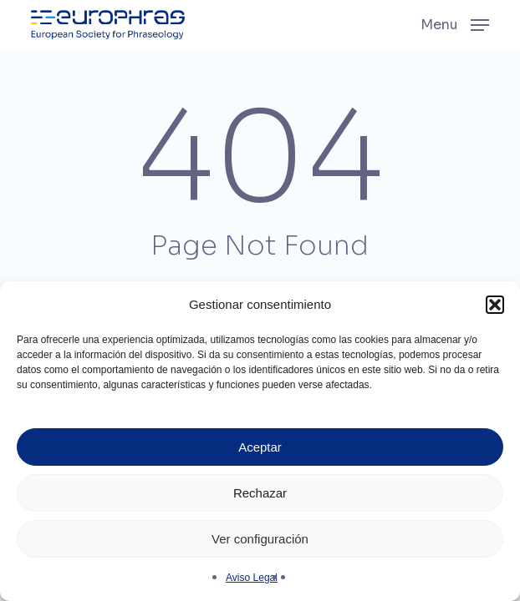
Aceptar (260, 447)
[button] (495, 304)
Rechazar (260, 493)
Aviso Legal (252, 577)
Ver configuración (260, 539)
